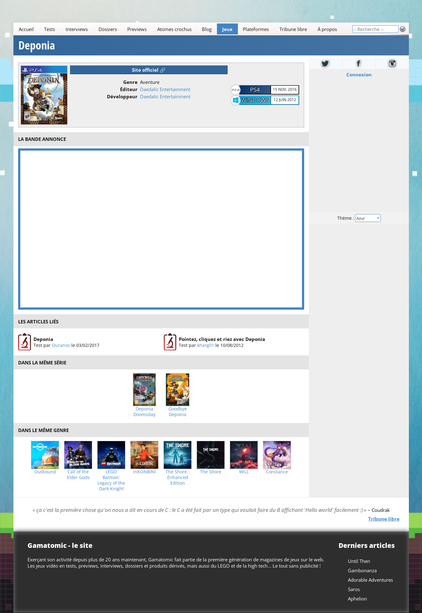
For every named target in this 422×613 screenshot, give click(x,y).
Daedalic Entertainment (165, 89)
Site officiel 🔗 (149, 70)
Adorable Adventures (370, 580)
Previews (137, 29)
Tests (49, 29)
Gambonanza (362, 570)
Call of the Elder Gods (78, 474)
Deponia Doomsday (144, 411)
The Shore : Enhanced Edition (177, 477)
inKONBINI (144, 472)
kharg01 (205, 345)
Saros (354, 589)
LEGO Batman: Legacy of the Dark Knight (111, 480)
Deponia (36, 45)
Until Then (359, 561)
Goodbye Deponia (177, 411)
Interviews (76, 29)
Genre (130, 82)
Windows (255, 100)
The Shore (210, 472)
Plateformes (256, 29)
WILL (244, 472)
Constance (277, 472)
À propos (327, 29)
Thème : (358, 218)
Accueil (25, 29)
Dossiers (107, 29)
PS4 (255, 89)
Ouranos (61, 345)
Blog (207, 29)
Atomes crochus (174, 29)
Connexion (358, 74)
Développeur (122, 96)
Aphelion (357, 598)
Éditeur (129, 89)
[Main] (182, 28)
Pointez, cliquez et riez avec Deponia (222, 339)
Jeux (227, 29)
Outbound (45, 472)
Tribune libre (293, 29)
